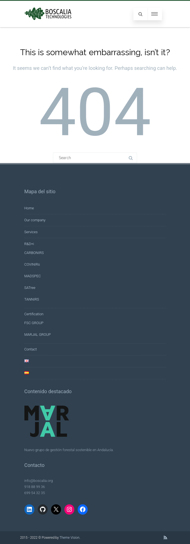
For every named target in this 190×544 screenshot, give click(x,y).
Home (29, 208)
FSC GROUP (34, 323)
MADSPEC (32, 276)
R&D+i (29, 244)
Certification (34, 314)
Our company (34, 220)
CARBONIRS (34, 253)
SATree (30, 288)
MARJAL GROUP (37, 334)
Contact (30, 349)
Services (31, 232)
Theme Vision (69, 538)
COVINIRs (32, 264)
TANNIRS (31, 299)
